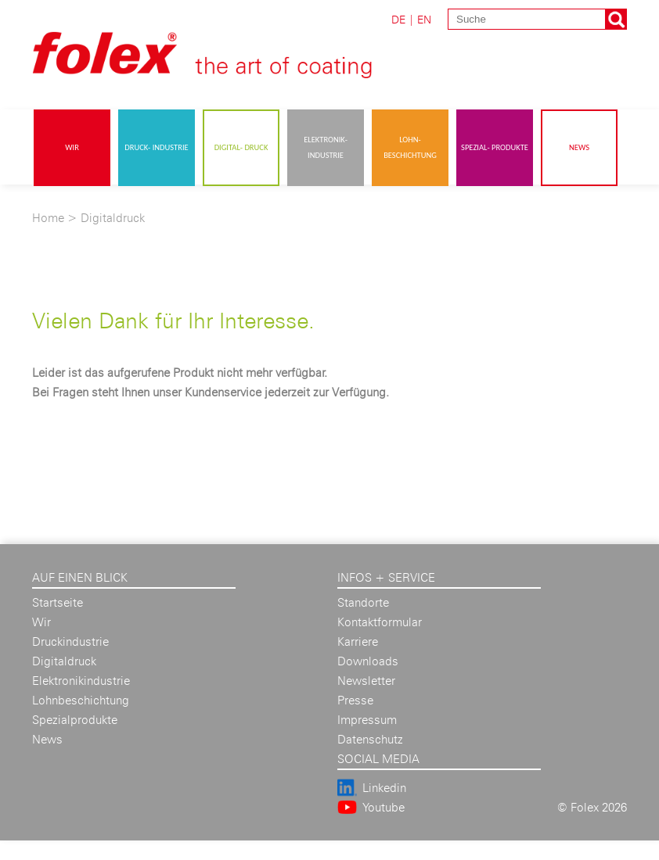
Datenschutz (370, 739)
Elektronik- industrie (326, 147)
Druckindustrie (70, 641)
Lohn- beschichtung (410, 147)
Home (48, 217)
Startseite (57, 602)
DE (398, 19)
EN (424, 19)
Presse (355, 700)
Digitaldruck (113, 217)
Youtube (383, 807)
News (579, 147)
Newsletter (366, 680)
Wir (72, 147)
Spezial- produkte (494, 147)
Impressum (367, 719)
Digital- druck (241, 147)
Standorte (363, 602)
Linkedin (384, 787)
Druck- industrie (156, 147)
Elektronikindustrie (81, 680)
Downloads (367, 661)
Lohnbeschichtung (80, 700)
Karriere (357, 641)
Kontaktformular (379, 622)
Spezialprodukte (74, 719)
